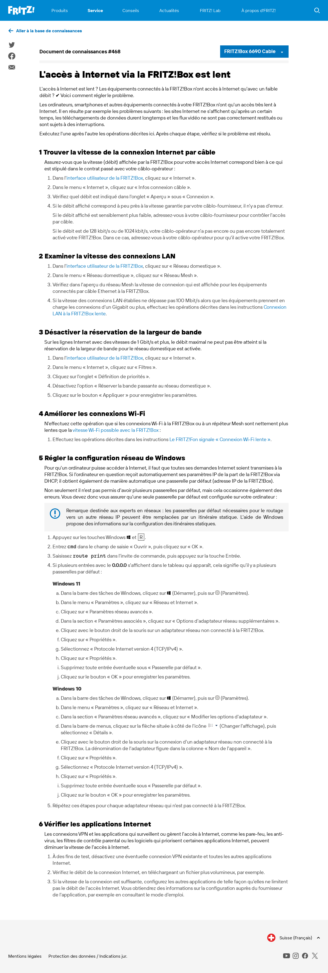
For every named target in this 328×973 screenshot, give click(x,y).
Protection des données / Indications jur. (87, 956)
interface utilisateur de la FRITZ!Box (105, 178)
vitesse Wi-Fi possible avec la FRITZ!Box (116, 430)
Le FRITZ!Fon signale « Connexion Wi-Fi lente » (220, 439)
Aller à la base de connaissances (49, 30)
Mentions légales (25, 956)
